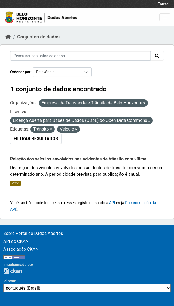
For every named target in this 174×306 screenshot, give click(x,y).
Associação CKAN (21, 249)
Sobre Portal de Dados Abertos (33, 233)
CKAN (12, 271)
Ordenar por (20, 72)
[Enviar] (157, 55)
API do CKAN (16, 241)
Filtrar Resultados (36, 138)
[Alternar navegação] (164, 17)
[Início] (8, 37)
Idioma (9, 281)
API (112, 203)
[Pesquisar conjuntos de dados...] (80, 56)
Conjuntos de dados (38, 37)
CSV (15, 183)
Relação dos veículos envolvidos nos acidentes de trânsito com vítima (78, 159)
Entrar (163, 4)
